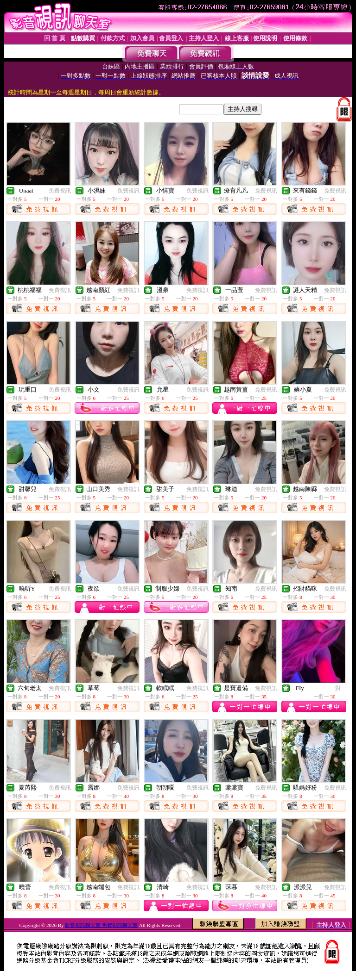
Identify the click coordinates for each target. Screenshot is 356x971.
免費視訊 (60, 190)
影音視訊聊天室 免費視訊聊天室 (101, 925)
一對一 (338, 688)
